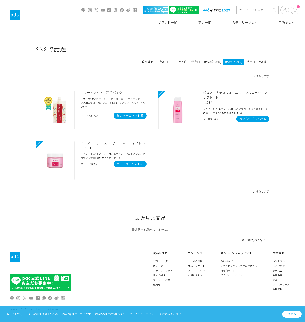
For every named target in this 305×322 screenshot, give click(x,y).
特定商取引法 (228, 270)
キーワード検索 (161, 280)
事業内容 (277, 270)
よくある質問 (195, 261)
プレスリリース (281, 284)
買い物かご (227, 261)
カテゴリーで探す (245, 22)
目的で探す (287, 22)
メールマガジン (196, 270)
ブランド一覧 (167, 22)
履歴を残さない (255, 240)
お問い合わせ (195, 275)
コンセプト (279, 261)
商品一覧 (204, 22)
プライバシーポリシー (233, 275)
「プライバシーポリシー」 (143, 314)
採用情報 (277, 289)
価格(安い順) (212, 62)
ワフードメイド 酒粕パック (101, 93)
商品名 (182, 62)
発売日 (195, 62)
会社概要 (277, 275)
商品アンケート (196, 266)
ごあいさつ (279, 266)
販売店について (161, 284)
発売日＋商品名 (256, 62)
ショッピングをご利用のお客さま (239, 266)
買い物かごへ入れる (130, 115)
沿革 (275, 280)
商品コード (166, 62)
